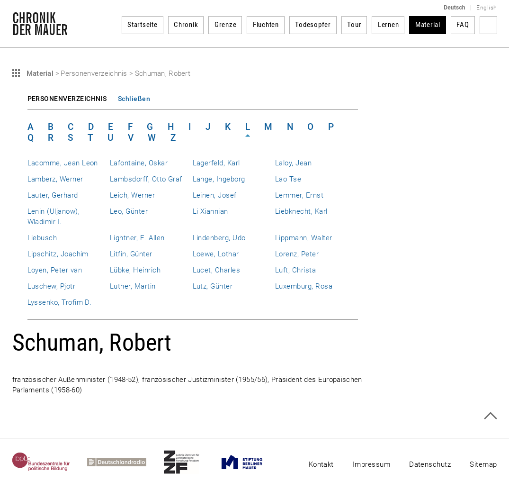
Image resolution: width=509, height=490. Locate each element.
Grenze (225, 24)
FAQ (462, 24)
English (486, 7)
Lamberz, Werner (55, 179)
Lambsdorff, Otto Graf (146, 179)
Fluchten (266, 24)
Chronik (186, 24)
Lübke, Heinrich (135, 270)
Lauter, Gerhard (52, 195)
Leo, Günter (129, 211)
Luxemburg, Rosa (303, 286)
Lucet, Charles (217, 270)
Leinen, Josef (215, 195)
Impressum (371, 464)
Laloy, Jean (293, 163)
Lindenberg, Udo (219, 238)
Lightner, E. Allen (137, 238)
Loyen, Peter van (54, 270)
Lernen (388, 24)
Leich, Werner (132, 195)
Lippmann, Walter (303, 238)
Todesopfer (313, 24)
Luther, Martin (133, 286)
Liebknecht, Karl (301, 211)
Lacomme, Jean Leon (62, 163)
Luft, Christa (295, 270)
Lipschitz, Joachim (58, 254)
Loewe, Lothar (216, 254)
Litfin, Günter (131, 254)
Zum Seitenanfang (490, 416)
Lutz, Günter (213, 286)
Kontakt (321, 464)
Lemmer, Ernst (299, 195)
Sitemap (483, 464)
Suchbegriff (488, 25)
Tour (354, 24)
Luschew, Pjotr (51, 286)
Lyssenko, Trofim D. (59, 302)
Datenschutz (430, 464)
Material (427, 24)
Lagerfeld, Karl (216, 163)
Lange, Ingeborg (219, 179)
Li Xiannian (210, 211)
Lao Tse (288, 179)
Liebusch (42, 238)
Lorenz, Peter (297, 254)
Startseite (142, 24)
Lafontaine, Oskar (139, 163)
